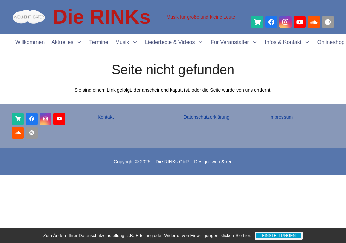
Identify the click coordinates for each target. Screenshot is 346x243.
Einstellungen (279, 235)
